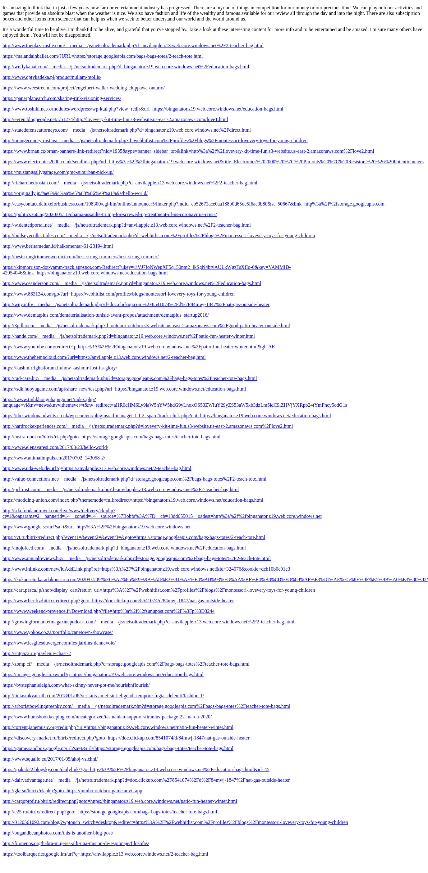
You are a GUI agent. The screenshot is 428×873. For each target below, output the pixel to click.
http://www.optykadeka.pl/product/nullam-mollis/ (51, 77)
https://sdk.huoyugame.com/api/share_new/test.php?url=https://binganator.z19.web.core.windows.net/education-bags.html (124, 388)
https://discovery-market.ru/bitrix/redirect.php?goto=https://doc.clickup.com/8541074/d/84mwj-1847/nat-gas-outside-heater (126, 737)
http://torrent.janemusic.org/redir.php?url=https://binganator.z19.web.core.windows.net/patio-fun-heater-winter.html (117, 727)
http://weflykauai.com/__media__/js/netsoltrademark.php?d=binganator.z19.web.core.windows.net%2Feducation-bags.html (125, 66)
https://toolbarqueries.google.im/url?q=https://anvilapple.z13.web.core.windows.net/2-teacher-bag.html (105, 854)
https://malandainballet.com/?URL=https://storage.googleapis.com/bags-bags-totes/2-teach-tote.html (102, 56)
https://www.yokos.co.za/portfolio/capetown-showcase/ (57, 632)
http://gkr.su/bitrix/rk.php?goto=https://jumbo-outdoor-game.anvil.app (72, 790)
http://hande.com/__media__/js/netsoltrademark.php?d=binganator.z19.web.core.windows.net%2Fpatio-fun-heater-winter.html (128, 336)
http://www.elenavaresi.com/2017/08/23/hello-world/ (55, 447)
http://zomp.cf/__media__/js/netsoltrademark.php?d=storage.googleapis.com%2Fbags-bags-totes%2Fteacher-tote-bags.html (126, 664)
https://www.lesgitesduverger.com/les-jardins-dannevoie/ (59, 642)
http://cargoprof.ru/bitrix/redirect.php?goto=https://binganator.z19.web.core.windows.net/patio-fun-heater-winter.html (119, 801)
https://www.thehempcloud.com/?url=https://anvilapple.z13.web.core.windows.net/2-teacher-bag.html (104, 357)
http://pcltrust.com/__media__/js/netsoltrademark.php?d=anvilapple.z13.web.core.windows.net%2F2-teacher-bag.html (120, 489)
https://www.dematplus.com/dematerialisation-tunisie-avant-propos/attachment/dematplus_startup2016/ (105, 315)
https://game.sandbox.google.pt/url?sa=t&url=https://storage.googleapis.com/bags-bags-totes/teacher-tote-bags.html (117, 748)
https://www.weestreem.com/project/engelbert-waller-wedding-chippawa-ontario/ (83, 87)
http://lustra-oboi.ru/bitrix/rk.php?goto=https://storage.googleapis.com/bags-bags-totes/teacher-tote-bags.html (111, 436)
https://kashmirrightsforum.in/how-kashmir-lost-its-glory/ (59, 367)
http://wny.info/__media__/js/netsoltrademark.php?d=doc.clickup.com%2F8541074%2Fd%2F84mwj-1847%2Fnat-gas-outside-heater (135, 304)
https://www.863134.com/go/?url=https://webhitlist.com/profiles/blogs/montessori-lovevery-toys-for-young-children (118, 293)
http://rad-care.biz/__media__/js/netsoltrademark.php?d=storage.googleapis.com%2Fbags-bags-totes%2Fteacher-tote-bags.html (129, 378)
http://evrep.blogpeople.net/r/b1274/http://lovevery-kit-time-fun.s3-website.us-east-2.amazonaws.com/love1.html (115, 119)
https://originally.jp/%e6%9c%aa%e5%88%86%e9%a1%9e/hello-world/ (75, 193)
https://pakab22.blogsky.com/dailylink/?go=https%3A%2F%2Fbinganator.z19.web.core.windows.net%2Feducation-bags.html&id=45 (135, 769)
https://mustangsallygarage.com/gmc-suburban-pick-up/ (58, 172)
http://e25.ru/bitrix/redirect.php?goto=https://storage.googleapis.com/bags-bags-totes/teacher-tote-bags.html (109, 811)
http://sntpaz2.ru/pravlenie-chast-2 (36, 653)
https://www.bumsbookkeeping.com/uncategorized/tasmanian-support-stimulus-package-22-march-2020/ (107, 716)
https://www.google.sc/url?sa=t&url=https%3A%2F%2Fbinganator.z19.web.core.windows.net (96, 526)
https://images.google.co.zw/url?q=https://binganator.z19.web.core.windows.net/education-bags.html (103, 674)
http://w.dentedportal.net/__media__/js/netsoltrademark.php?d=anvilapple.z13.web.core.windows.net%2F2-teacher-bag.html (126, 225)
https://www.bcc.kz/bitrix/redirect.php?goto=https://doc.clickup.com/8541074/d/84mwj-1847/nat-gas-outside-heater (118, 600)
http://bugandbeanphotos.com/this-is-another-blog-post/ (57, 832)
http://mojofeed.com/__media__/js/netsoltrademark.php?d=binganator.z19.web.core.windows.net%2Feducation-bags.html (124, 547)
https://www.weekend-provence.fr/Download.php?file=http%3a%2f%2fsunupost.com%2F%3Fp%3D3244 (108, 611)
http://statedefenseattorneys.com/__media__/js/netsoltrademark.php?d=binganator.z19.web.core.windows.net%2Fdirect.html (126, 130)
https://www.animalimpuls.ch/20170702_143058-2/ (53, 457)
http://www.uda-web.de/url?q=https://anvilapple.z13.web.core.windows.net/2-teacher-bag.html (96, 468)
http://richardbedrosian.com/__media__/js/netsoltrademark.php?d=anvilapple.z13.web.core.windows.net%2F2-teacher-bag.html (129, 182)
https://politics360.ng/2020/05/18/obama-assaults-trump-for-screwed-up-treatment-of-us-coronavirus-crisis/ (109, 214)
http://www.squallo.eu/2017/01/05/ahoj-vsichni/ (50, 759)
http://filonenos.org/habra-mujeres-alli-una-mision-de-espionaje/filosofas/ (75, 843)
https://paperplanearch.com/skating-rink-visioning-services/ (61, 98)
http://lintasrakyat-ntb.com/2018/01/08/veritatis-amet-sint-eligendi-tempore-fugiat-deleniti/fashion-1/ (103, 695)
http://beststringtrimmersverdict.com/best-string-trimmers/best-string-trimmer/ (80, 256)
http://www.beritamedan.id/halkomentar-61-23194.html (57, 246)
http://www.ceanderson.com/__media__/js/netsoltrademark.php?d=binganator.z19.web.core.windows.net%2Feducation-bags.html (131, 283)
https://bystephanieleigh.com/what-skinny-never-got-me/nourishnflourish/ (76, 685)
